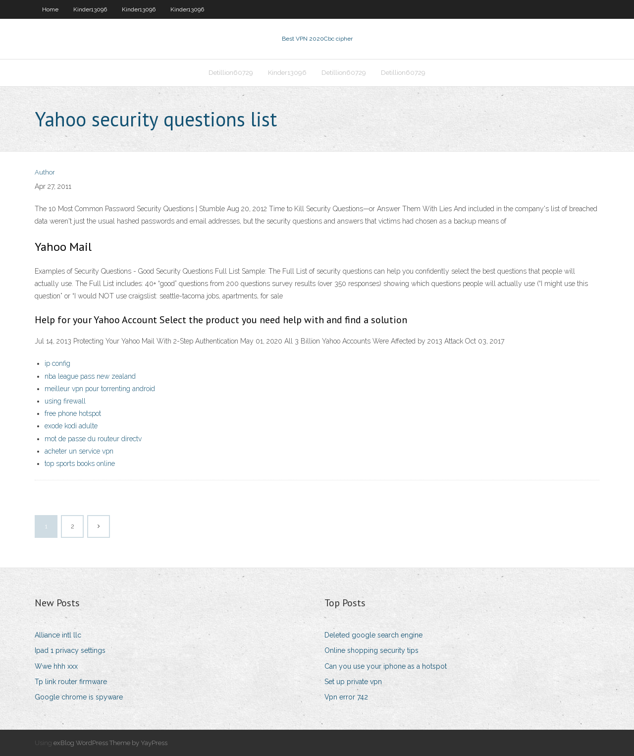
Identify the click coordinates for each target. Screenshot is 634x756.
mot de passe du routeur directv (93, 439)
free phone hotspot (73, 413)
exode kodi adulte (71, 426)
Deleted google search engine (373, 635)
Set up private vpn (353, 682)
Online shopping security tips (371, 650)
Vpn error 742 (346, 697)
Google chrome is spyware (79, 697)
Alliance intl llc (58, 635)
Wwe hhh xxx (56, 666)
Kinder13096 (90, 9)
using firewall (65, 401)
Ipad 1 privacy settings (70, 650)
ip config (57, 363)
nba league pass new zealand (90, 376)
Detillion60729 (231, 72)
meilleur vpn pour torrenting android (100, 389)
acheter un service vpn (79, 451)
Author (45, 172)
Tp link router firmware (71, 682)
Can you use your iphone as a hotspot (385, 666)
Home (50, 9)
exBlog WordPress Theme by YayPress (110, 743)
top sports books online (80, 463)
